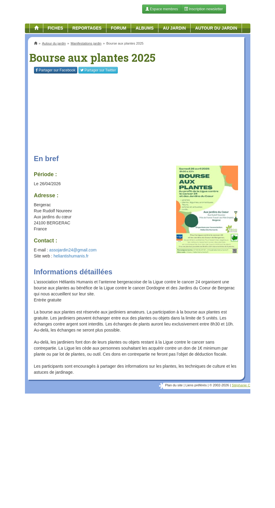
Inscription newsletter (203, 9)
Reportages (87, 28)
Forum (118, 28)
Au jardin (174, 28)
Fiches (55, 28)
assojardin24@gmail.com (72, 250)
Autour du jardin (216, 28)
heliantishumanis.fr (71, 256)
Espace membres (161, 9)
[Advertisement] (136, 442)
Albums (145, 28)
